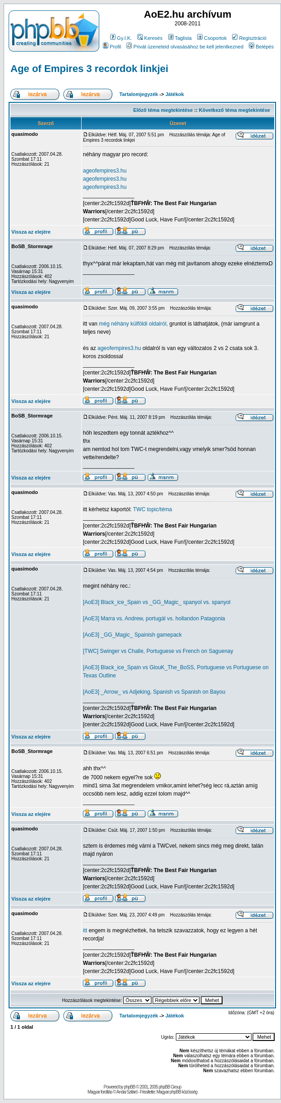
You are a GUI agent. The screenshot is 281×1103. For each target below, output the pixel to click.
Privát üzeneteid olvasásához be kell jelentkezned (184, 46)
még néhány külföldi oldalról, (133, 324)
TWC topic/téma (152, 509)
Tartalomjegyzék (138, 94)
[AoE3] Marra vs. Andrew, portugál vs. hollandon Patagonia (154, 618)
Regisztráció (249, 38)
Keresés (149, 38)
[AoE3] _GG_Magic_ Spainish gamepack (132, 635)
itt (85, 930)
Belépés (261, 46)
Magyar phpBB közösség (176, 1091)
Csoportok (212, 38)
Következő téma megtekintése (234, 110)
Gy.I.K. (121, 38)
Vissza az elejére (31, 232)
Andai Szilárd (126, 1091)
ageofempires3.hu (104, 171)
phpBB (129, 1086)
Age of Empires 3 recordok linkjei (89, 68)
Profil (112, 46)
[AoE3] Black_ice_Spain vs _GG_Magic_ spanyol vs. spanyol (157, 602)
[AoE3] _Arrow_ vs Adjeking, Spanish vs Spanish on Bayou (154, 692)
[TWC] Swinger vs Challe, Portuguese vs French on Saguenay (158, 651)
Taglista (180, 38)
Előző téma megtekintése (163, 110)
